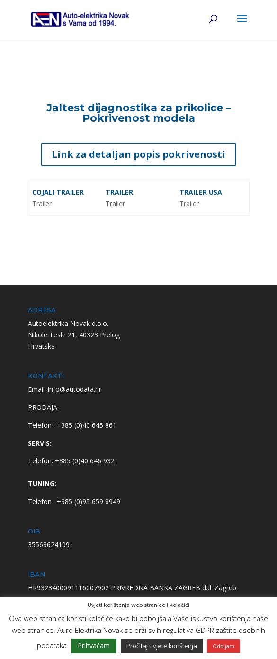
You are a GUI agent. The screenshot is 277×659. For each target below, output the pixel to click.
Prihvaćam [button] (94, 645)
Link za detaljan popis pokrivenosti (138, 154)
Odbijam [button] (223, 646)
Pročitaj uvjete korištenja (161, 645)
